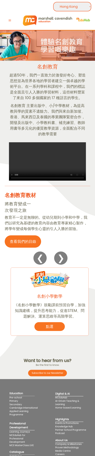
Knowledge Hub (64, 426)
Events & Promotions (67, 423)
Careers (59, 454)
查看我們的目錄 (23, 241)
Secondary (15, 404)
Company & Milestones (68, 444)
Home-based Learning (71, 407)
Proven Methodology (67, 447)
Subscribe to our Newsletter (47, 373)
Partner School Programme (70, 430)
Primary (13, 401)
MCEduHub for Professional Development (17, 439)
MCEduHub (61, 397)
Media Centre (63, 451)
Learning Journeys (19, 431)
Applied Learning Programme (18, 413)
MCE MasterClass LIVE (21, 445)
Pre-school (15, 397)
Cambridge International (23, 407)
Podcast (60, 433)
